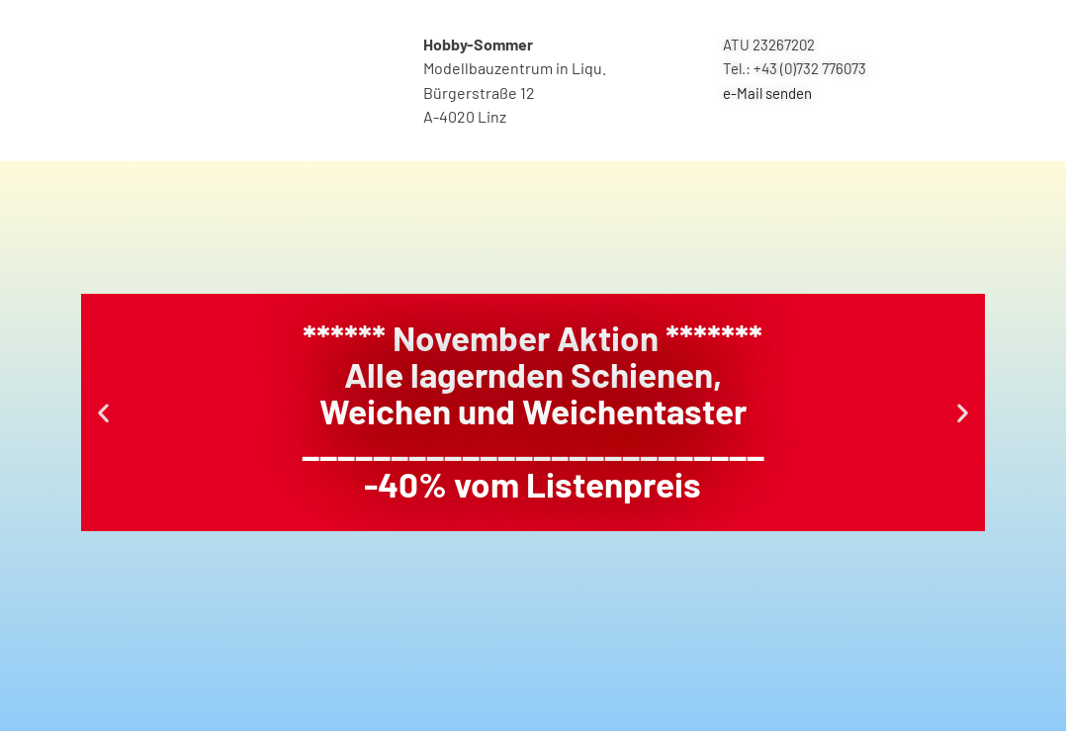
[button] (103, 412)
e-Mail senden (767, 93)
